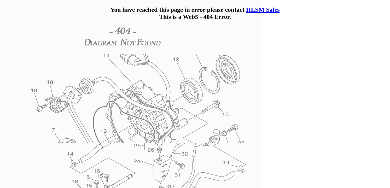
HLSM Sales (263, 9)
